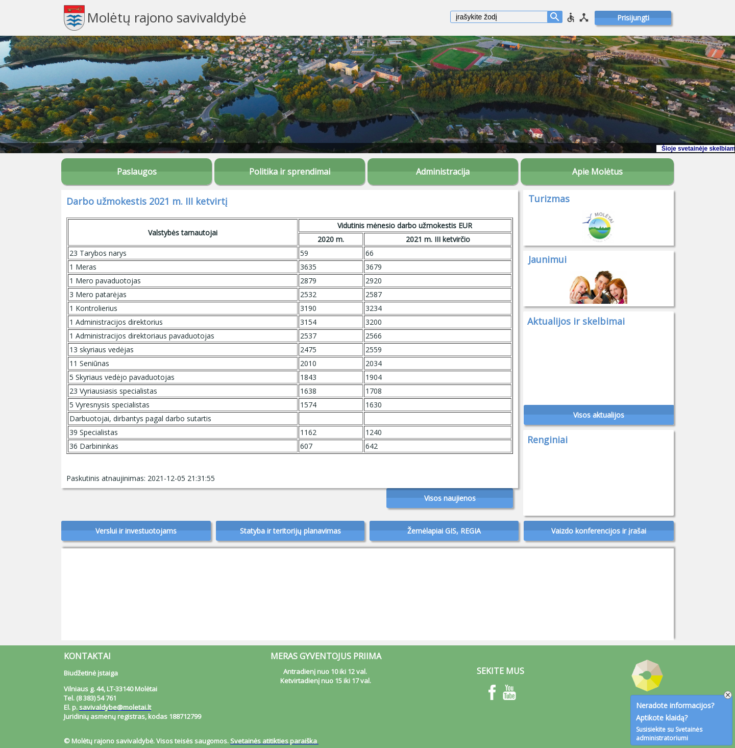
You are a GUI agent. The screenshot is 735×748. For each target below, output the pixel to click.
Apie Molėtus (597, 171)
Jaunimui (547, 259)
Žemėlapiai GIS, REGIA (444, 531)
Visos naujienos (450, 498)
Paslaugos (137, 171)
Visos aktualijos (598, 415)
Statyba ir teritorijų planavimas (290, 531)
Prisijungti (633, 17)
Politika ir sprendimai (289, 171)
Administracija (443, 171)
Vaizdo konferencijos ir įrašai (598, 531)
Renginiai (547, 439)
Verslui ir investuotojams (136, 531)
